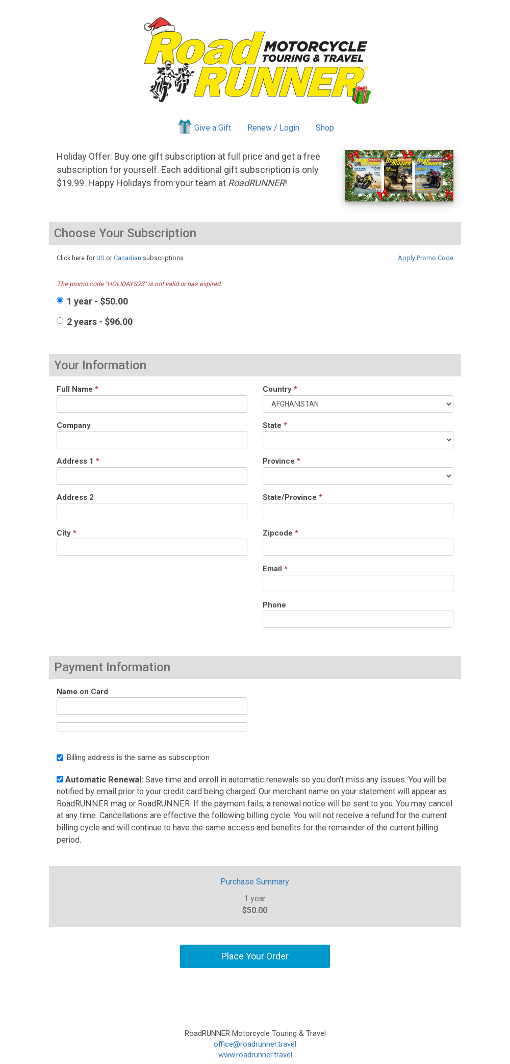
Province (281, 461)
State (275, 425)
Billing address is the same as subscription (133, 757)
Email (275, 568)
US (100, 258)
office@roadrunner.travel (255, 1044)
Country (280, 389)
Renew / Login (273, 128)
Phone (274, 605)
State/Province (292, 497)
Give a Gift (204, 126)
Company (74, 425)
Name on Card (82, 691)
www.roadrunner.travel (255, 1054)
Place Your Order (255, 956)
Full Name (77, 389)
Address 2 (75, 497)
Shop (325, 128)
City (66, 533)
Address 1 (78, 461)
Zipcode (280, 533)
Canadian (127, 258)
